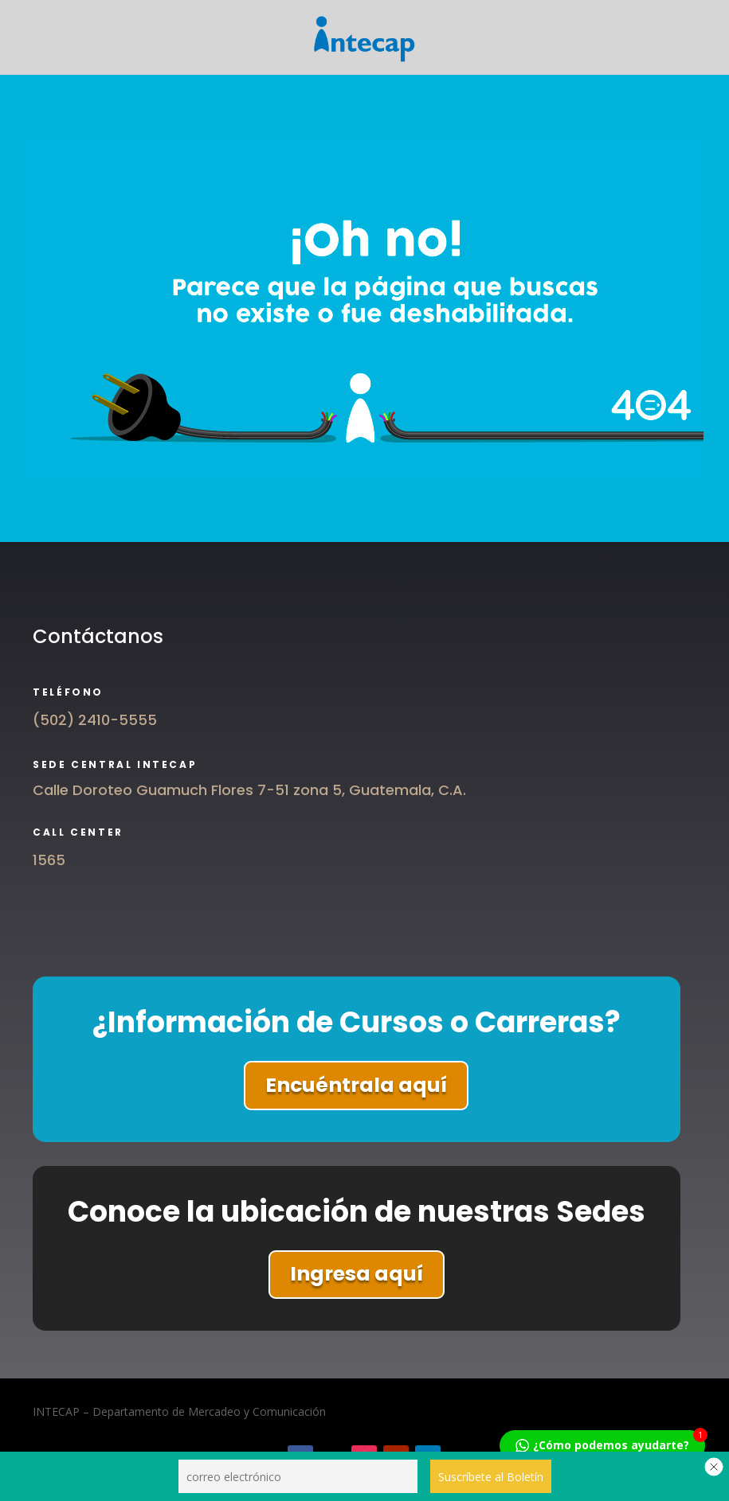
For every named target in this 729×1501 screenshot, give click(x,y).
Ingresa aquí (356, 1274)
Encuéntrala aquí (356, 1085)
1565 (49, 860)
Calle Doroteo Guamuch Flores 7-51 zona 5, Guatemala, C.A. (249, 790)
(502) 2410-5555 (95, 720)
